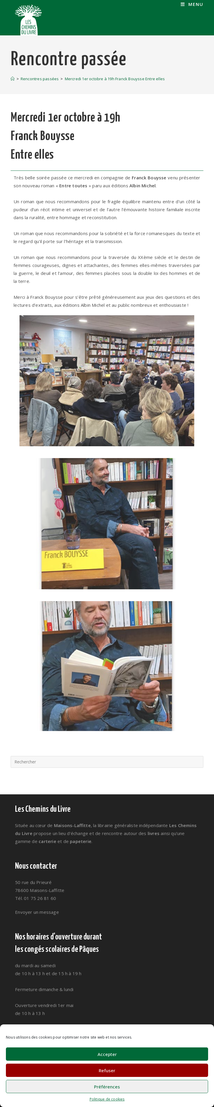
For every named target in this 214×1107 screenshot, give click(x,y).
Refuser (107, 1070)
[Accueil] (12, 78)
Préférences (107, 1087)
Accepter (107, 1054)
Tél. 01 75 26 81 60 (35, 898)
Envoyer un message (37, 912)
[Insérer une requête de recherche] (107, 762)
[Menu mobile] (192, 4)
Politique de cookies (107, 1099)
